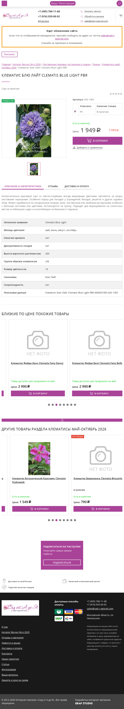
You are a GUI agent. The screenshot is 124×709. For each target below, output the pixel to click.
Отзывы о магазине (13, 637)
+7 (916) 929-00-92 (49, 16)
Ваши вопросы (10, 674)
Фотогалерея (9, 669)
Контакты (7, 653)
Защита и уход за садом (15, 680)
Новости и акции (11, 642)
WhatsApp (43, 21)
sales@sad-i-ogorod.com (96, 21)
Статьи (5, 664)
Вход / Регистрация (62, 3)
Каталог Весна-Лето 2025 (16, 632)
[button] (49, 405)
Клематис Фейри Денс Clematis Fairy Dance (87, 363)
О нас (5, 626)
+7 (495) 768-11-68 (49, 11)
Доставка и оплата (77, 186)
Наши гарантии (10, 658)
